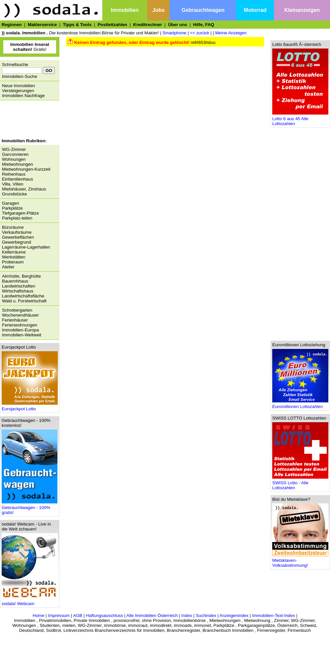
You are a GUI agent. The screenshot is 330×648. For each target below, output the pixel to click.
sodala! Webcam (30, 601)
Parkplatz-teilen (17, 218)
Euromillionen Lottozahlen (300, 404)
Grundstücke (14, 193)
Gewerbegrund (16, 242)
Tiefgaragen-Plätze (20, 213)
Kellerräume (14, 252)
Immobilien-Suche (19, 76)
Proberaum (13, 261)
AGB (77, 615)
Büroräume (13, 227)
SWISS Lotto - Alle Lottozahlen (300, 483)
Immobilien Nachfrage (23, 95)
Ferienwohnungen (19, 325)
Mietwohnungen (17, 164)
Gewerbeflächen (18, 237)
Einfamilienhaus (17, 179)
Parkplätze (12, 208)
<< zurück (200, 32)
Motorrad (255, 10)
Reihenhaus (13, 174)
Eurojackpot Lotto (30, 406)
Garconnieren (15, 154)
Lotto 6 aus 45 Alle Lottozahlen (300, 119)
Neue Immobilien (18, 85)
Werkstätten (13, 257)
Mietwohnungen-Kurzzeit (26, 169)
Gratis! (29, 47)
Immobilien (125, 10)
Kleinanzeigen (302, 10)
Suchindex (206, 615)
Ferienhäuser (15, 320)
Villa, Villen (12, 184)
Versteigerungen (18, 90)
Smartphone (174, 32)
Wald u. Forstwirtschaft (24, 300)
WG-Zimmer (14, 149)
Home (39, 615)
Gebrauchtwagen (203, 10)
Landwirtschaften (18, 286)
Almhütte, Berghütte (21, 276)
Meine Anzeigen (231, 32)
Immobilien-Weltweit (21, 334)
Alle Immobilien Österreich (152, 615)
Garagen (10, 203)
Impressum (59, 615)
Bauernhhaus (15, 281)
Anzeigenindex (233, 615)
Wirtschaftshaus (17, 291)
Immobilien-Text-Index (273, 615)
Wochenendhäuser (20, 315)
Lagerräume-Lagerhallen (26, 247)
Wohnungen (14, 159)
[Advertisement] (28, 120)
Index (186, 615)
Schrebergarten (17, 310)
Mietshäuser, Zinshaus (24, 189)
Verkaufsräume (17, 232)
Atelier (8, 266)
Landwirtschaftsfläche (23, 295)
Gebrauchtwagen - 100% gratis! (29, 508)
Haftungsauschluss (104, 615)
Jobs (158, 10)
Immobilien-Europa (20, 329)
